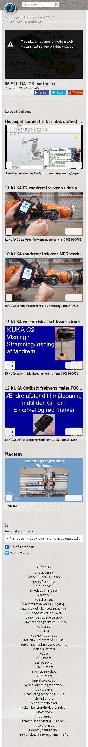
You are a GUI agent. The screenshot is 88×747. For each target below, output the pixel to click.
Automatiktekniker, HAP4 (44, 613)
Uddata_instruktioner (44, 730)
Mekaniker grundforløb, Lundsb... (44, 707)
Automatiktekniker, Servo (44, 617)
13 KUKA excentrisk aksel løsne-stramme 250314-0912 (44, 321)
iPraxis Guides (44, 725)
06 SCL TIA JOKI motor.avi (24, 21)
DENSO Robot (44, 662)
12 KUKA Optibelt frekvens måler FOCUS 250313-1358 (44, 388)
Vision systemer (44, 649)
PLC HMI (44, 631)
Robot (44, 653)
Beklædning (44, 689)
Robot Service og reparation (44, 685)
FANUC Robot (44, 667)
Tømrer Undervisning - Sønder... (44, 721)
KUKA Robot (44, 676)
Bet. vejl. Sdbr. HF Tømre (44, 577)
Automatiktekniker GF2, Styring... (44, 604)
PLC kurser (44, 626)
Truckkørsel (44, 716)
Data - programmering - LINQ (44, 694)
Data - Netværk (44, 586)
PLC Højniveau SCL (44, 635)
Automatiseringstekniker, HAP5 (44, 622)
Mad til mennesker (44, 703)
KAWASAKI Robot (44, 671)
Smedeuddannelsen (44, 590)
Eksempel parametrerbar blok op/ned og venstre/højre (44, 121)
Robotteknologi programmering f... (44, 734)
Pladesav (13, 454)
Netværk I (44, 595)
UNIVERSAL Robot (44, 680)
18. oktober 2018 (29, 88)
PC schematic (44, 599)
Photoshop (44, 712)
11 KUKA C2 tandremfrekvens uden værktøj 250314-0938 (44, 187)
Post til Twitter (20, 553)
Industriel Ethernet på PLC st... (44, 640)
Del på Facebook (22, 547)
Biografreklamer (44, 581)
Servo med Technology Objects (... (44, 644)
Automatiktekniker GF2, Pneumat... (44, 608)
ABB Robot (44, 658)
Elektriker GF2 (44, 698)
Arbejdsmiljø (44, 572)
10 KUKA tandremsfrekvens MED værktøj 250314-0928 (44, 253)
